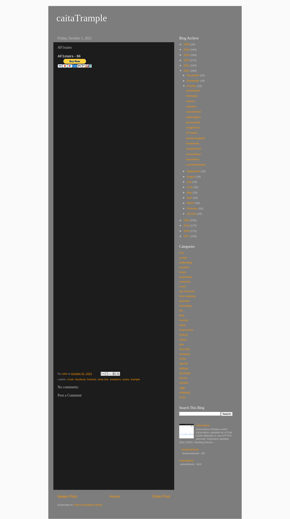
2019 (186, 225)
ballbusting (185, 262)
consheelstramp (195, 164)
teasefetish (192, 159)
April (190, 197)
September (194, 171)
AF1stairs (192, 132)
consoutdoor (193, 154)
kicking (183, 334)
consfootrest (193, 111)
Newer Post (67, 496)
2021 (186, 70)
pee (181, 344)
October (192, 85)
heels (182, 325)
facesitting (185, 305)
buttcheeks (185, 277)
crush (70, 379)
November (193, 80)
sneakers (115, 379)
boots (182, 272)
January (192, 213)
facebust (80, 379)
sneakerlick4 (193, 148)
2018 (186, 230)
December (193, 75)
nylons (183, 339)
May (190, 192)
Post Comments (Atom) (88, 504)
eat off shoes (187, 291)
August (191, 176)
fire (181, 310)
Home (115, 496)
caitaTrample (81, 18)
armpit (183, 257)
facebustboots (189, 449)
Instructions (186, 329)
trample (135, 379)
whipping (184, 392)
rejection (191, 106)
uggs (182, 387)
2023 (186, 60)
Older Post (161, 496)
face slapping (187, 296)
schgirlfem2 (193, 127)
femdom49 (192, 143)
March (191, 203)
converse (184, 281)
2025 (186, 49)
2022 (186, 65)
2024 (186, 55)
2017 (186, 236)
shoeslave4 (193, 90)
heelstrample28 (195, 138)
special (183, 363)
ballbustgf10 (193, 117)
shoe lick (103, 379)
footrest (91, 379)
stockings (185, 373)
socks (125, 379)
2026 (186, 44)
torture (183, 377)
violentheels (186, 460)
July (189, 181)
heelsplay (192, 95)
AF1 (181, 252)
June (190, 187)
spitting (183, 368)
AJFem (190, 101)
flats (181, 315)
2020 (186, 220)
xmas (182, 397)
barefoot (184, 267)
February (192, 208)
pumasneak (193, 122)
